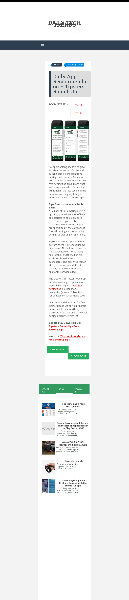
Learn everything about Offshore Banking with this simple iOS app (73, 483)
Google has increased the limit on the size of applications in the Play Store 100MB (73, 425)
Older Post (78, 356)
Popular (45, 390)
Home (57, 64)
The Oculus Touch (73, 461)
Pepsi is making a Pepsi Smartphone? (73, 405)
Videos (78, 390)
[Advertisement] (64, 547)
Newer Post (58, 349)
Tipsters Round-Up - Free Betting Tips (67, 338)
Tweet (78, 105)
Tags (61, 388)
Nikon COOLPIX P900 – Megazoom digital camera (73, 443)
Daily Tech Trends (64, 23)
